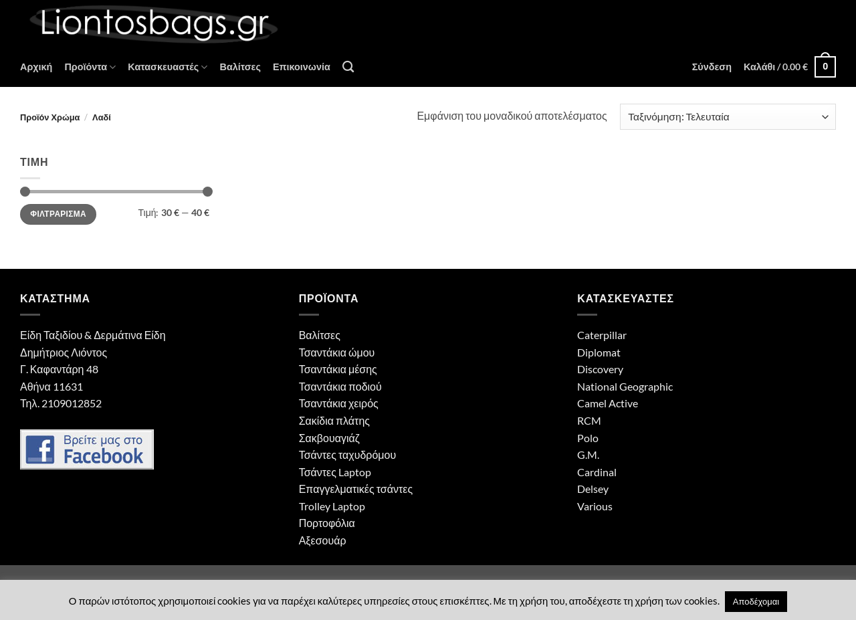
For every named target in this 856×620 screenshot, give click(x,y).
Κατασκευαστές (167, 67)
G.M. (588, 454)
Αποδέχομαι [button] (756, 601)
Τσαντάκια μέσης (338, 369)
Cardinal (597, 472)
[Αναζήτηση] (348, 67)
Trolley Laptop (332, 506)
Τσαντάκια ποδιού (340, 386)
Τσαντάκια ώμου (337, 352)
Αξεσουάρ (322, 540)
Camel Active (607, 403)
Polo (588, 437)
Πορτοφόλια (327, 522)
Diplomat (599, 352)
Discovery (600, 369)
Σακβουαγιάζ (329, 437)
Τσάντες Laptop (335, 472)
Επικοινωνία (301, 66)
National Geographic (625, 386)
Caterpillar (602, 334)
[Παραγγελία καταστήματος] (728, 117)
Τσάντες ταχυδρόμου (348, 454)
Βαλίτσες (239, 66)
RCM (589, 420)
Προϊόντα (90, 67)
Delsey (593, 488)
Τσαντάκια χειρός (339, 403)
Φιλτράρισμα (58, 214)
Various (595, 506)
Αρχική (36, 66)
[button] (712, 67)
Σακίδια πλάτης (334, 420)
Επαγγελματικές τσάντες (356, 488)
